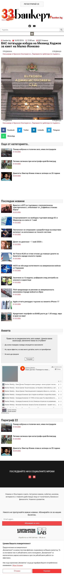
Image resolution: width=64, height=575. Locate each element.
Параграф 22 (9, 420)
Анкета (5, 330)
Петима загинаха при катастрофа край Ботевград (34, 161)
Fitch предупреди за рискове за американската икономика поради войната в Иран (33, 291)
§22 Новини (43, 40)
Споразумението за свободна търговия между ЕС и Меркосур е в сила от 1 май (35, 219)
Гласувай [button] (29, 359)
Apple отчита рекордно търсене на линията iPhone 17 (36, 302)
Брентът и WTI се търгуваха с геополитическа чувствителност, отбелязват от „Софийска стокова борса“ (35, 207)
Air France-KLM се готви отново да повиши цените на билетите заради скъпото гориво (36, 255)
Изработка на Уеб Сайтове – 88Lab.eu (32, 537)
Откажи (17, 571)
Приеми (46, 571)
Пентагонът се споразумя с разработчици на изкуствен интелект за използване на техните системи (37, 231)
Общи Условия (17, 565)
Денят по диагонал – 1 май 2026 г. (28, 242)
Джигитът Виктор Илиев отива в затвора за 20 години (36, 173)
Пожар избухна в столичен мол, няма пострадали (34, 149)
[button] (32, 33)
